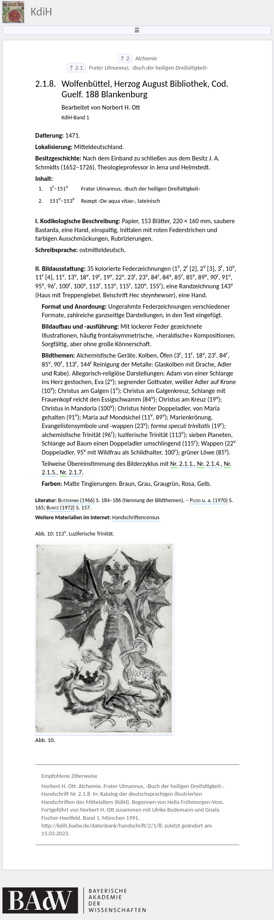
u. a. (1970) (209, 500)
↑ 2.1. (76, 67)
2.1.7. (76, 472)
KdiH (41, 11)
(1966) (76, 500)
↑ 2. (125, 58)
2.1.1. (186, 464)
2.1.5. (49, 472)
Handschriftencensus (135, 517)
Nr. (174, 464)
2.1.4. (213, 464)
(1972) (60, 507)
